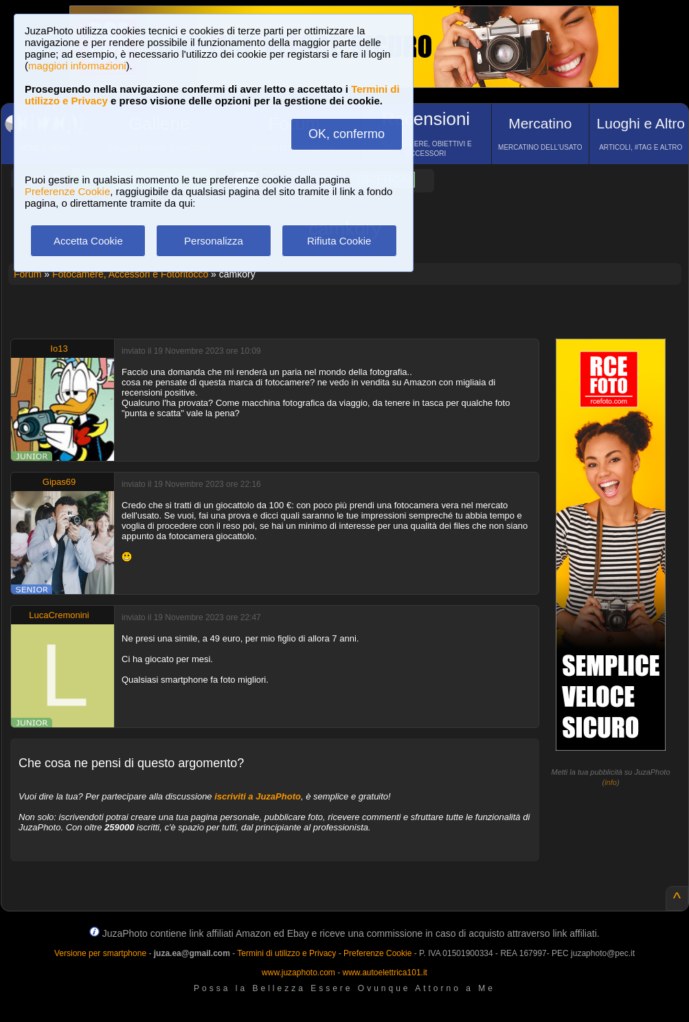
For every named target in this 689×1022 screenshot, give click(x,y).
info (611, 782)
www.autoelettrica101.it (384, 972)
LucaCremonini (59, 615)
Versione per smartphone (100, 953)
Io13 (58, 348)
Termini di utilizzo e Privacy (286, 953)
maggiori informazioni (77, 65)
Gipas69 (59, 482)
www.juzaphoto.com (298, 972)
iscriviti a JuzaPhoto (257, 796)
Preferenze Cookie (67, 191)
